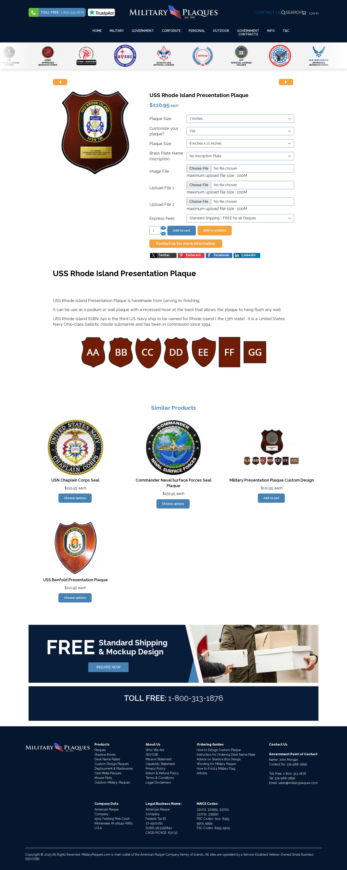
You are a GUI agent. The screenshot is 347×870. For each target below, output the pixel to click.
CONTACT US (268, 12)
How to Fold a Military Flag (216, 768)
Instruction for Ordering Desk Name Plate (226, 754)
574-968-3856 (297, 764)
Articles (202, 773)
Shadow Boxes (105, 754)
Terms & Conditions (160, 778)
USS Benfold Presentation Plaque (75, 579)
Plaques (100, 750)
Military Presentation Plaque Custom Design (271, 480)
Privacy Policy (156, 768)
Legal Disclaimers (158, 782)
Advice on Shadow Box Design (219, 759)
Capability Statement (160, 764)
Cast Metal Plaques (107, 773)
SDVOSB (152, 754)
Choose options (75, 498)
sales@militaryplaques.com (298, 783)
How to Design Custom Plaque (219, 750)
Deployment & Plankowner (113, 768)
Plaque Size (160, 118)
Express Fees (162, 218)
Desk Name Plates (107, 759)
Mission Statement (159, 759)
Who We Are (155, 750)
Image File (159, 171)
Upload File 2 (161, 204)
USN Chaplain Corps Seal (75, 480)
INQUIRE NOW (108, 667)
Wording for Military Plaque (216, 764)
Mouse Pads (103, 778)
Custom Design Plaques (111, 764)
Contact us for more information (185, 243)
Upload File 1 (161, 187)
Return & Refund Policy (162, 773)
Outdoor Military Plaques (112, 782)
